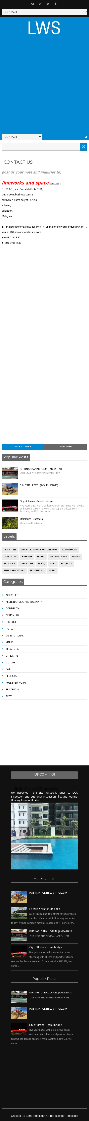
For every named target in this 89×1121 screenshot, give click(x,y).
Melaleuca (9, 563)
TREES (52, 570)
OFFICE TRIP (26, 563)
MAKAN (76, 556)
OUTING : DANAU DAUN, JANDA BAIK (41, 469)
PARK (53, 563)
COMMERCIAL (69, 549)
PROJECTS (66, 563)
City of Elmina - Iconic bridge (36, 501)
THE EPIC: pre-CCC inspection (36, 788)
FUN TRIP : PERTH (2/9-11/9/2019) (39, 485)
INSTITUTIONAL (58, 556)
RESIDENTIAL (37, 570)
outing (41, 563)
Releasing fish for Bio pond (44, 908)
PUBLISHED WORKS (14, 570)
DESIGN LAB (10, 556)
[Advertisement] (44, 86)
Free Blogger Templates (63, 1115)
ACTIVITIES (10, 549)
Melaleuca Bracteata (31, 518)
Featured (66, 446)
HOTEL (41, 556)
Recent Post (23, 446)
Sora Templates (35, 1115)
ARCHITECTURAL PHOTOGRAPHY (39, 549)
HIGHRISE (27, 556)
